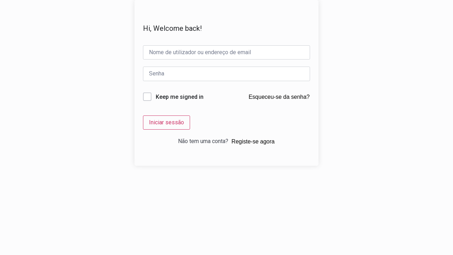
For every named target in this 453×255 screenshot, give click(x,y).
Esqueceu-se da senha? (279, 97)
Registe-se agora (253, 141)
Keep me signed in (179, 97)
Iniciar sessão (166, 122)
